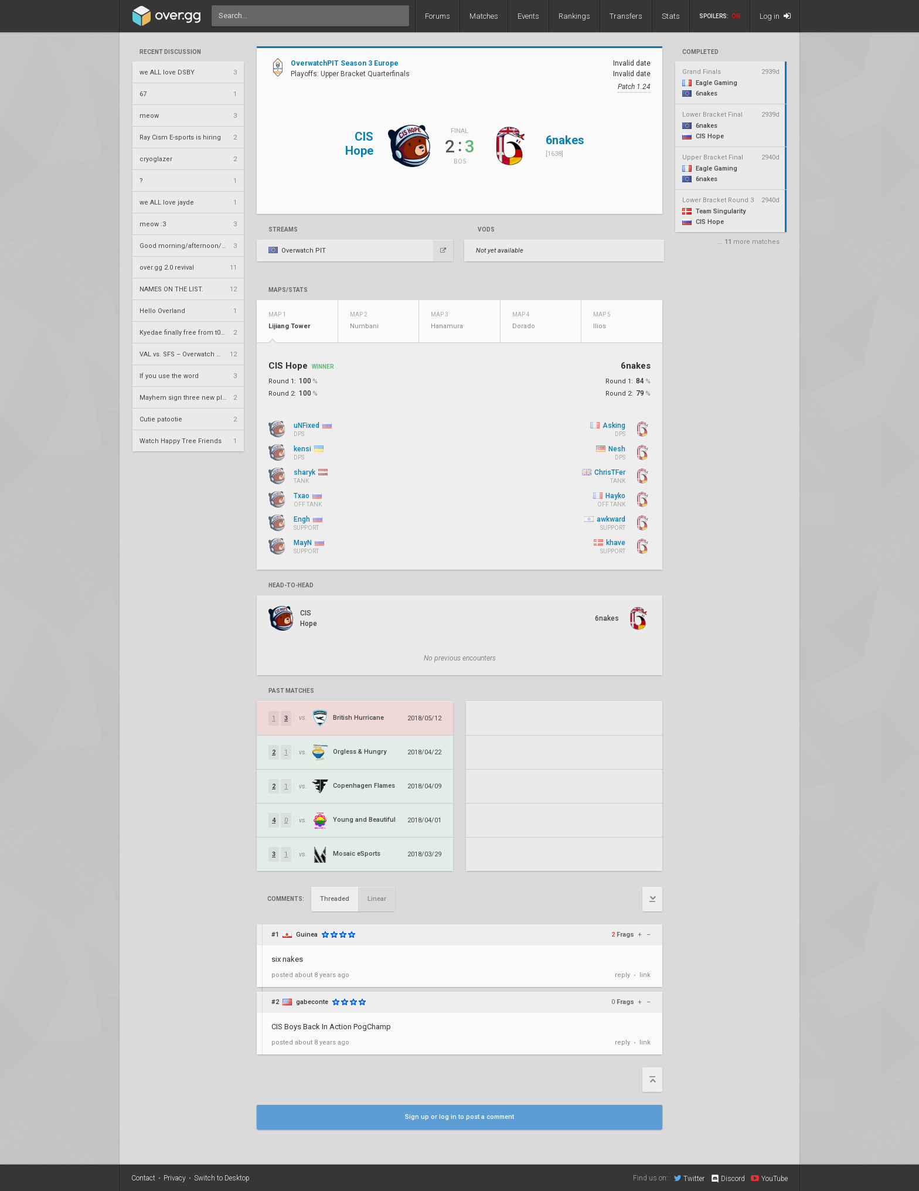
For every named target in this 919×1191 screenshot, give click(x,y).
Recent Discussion (170, 52)
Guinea (307, 934)
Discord (727, 1178)
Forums (437, 16)
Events (528, 16)
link (645, 975)
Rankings (574, 16)
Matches (483, 16)
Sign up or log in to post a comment (459, 1117)
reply (622, 975)
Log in (775, 16)
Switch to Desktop (222, 1178)
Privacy (175, 1178)
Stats (671, 16)
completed (700, 52)
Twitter (689, 1178)
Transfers (626, 16)
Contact (143, 1178)
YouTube (769, 1178)
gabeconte (312, 1002)
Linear (376, 899)
